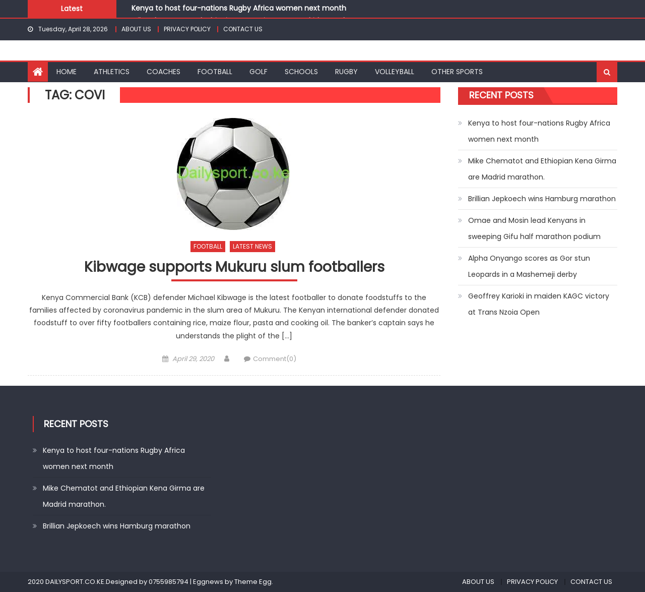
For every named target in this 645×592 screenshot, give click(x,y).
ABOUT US (136, 29)
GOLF (258, 72)
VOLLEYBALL (394, 72)
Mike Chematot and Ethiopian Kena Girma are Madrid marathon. (542, 169)
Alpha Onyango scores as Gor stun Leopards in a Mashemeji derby (529, 266)
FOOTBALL (215, 72)
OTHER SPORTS (457, 72)
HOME (66, 72)
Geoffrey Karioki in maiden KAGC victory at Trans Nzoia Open (538, 304)
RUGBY (346, 72)
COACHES (163, 72)
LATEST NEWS (252, 246)
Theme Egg (253, 581)
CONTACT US (243, 29)
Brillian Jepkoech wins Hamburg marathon (542, 199)
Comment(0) (274, 359)
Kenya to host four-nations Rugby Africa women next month (239, 8)
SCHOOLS (301, 72)
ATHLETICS (112, 72)
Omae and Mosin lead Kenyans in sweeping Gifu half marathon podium (534, 228)
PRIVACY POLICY (187, 29)
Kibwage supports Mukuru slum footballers (234, 267)
